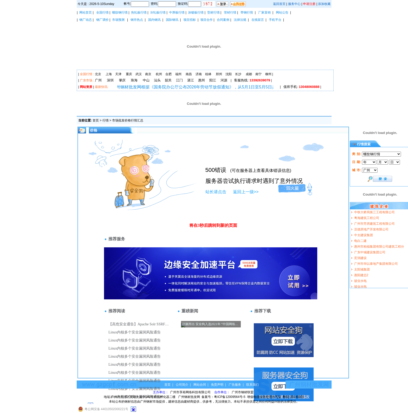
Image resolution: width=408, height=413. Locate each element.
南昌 (189, 74)
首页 (96, 120)
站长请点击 (215, 192)
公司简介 (182, 384)
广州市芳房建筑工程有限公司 (374, 223)
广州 (98, 80)
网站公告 (282, 12)
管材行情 (230, 12)
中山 (146, 80)
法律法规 (240, 20)
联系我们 (252, 384)
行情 (105, 120)
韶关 (168, 80)
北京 (98, 74)
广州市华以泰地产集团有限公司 (376, 264)
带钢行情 (247, 12)
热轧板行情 (139, 12)
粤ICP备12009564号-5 (229, 397)
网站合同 (199, 384)
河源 (224, 80)
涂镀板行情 (196, 12)
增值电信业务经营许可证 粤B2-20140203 (275, 397)
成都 (249, 74)
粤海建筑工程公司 (366, 218)
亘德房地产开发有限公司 (371, 229)
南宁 (258, 74)
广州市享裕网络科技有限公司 (190, 392)
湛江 (190, 80)
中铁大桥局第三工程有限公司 (374, 212)
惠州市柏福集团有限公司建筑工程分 (379, 246)
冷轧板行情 (158, 12)
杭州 (159, 74)
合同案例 (223, 20)
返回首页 (279, 4)
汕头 (157, 80)
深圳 (110, 80)
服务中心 (294, 4)
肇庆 (122, 80)
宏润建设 (360, 258)
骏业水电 (360, 281)
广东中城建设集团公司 (369, 252)
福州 (178, 74)
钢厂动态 (85, 20)
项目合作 (206, 20)
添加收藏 (324, 4)
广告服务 (235, 384)
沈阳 (228, 74)
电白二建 (360, 241)
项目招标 (189, 20)
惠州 (201, 80)
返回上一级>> (246, 192)
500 (210, 170)
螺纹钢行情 (120, 12)
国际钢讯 (172, 20)
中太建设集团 (363, 235)
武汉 (138, 74)
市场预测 (118, 20)
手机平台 (275, 20)
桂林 (208, 74)
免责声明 (217, 384)
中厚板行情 (177, 12)
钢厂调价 (102, 20)
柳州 (268, 74)
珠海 (134, 80)
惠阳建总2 (361, 275)
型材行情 (213, 12)
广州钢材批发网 (189, 397)
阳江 (212, 80)
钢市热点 (137, 20)
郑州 (219, 74)
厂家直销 (264, 12)
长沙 (238, 74)
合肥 (168, 74)
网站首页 (85, 12)
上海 (109, 74)
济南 (199, 74)
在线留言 (257, 20)
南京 (148, 74)
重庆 (129, 74)
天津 (118, 74)
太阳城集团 (362, 269)
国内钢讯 (154, 20)
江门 (179, 80)
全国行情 (102, 12)
